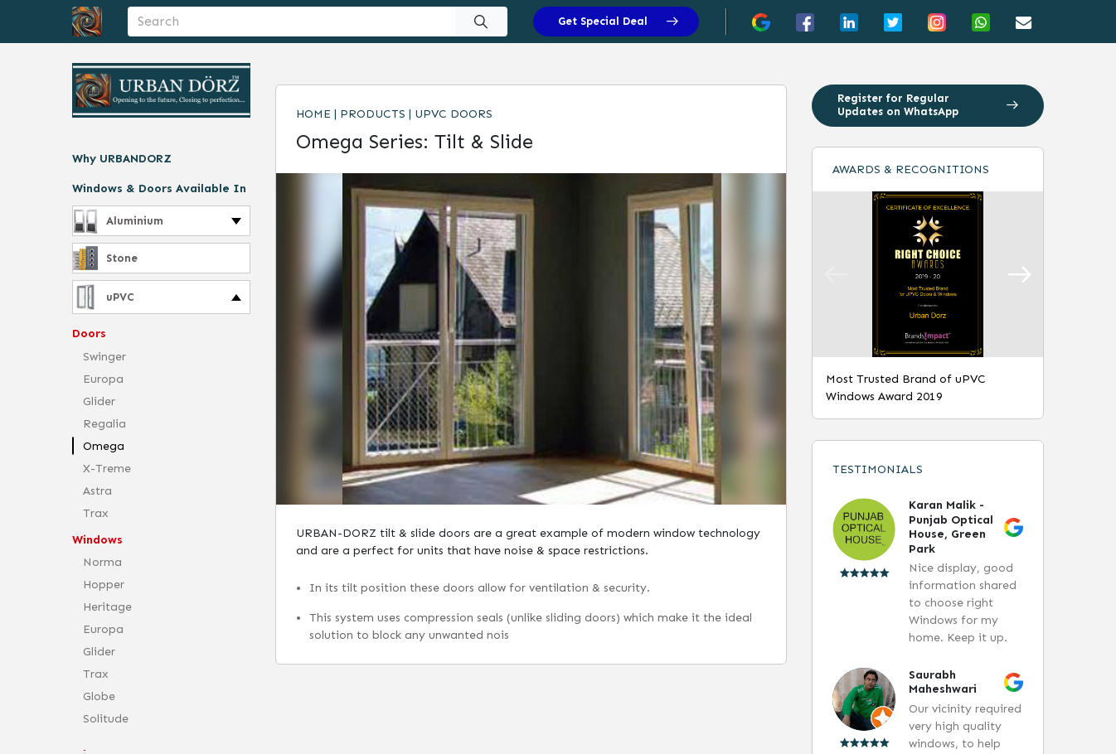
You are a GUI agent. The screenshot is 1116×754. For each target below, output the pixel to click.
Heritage (107, 607)
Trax (96, 513)
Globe (99, 696)
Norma (102, 562)
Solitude (106, 719)
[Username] (291, 21)
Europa (103, 379)
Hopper (103, 585)
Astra (97, 491)
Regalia (104, 424)
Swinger (104, 357)
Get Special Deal (618, 21)
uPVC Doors (453, 114)
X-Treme (107, 469)
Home (313, 114)
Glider (99, 401)
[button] (1019, 274)
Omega (103, 446)
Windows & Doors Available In (159, 188)
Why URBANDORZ (122, 159)
